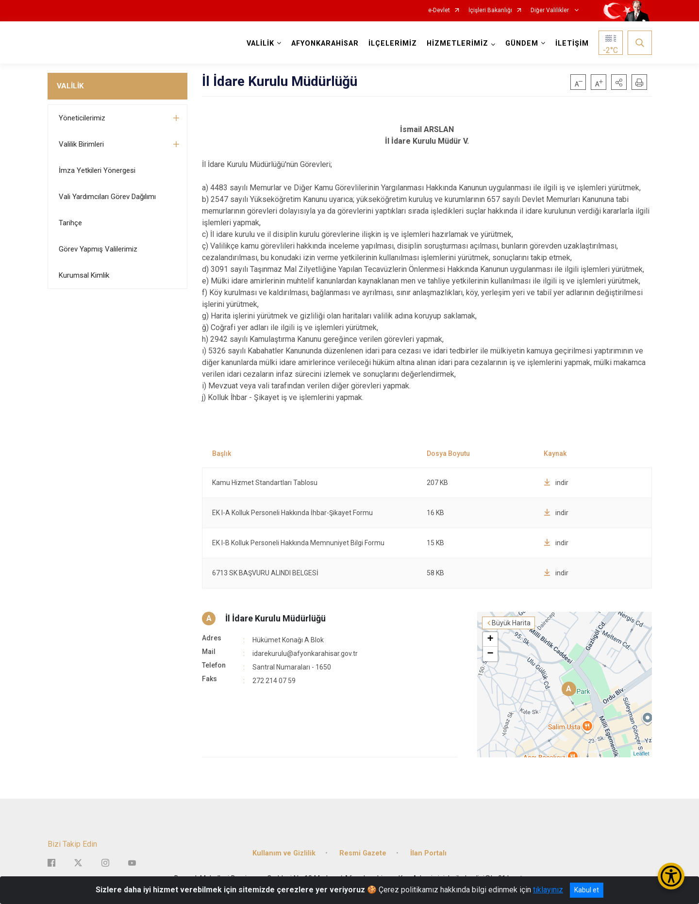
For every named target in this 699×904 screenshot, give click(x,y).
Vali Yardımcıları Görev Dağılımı (107, 196)
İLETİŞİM (572, 43)
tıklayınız (548, 889)
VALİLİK (70, 86)
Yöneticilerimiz (82, 118)
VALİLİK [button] (260, 43)
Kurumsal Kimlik (84, 275)
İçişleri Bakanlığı (490, 10)
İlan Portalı (428, 853)
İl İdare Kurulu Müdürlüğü (275, 618)
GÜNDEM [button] (521, 43)
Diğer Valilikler (550, 10)
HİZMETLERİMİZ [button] (457, 43)
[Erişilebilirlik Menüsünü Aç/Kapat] (671, 876)
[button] (619, 82)
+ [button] (490, 639)
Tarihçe (70, 222)
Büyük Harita (511, 623)
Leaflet (641, 753)
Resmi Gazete (362, 853)
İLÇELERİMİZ (392, 43)
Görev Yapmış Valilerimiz (98, 249)
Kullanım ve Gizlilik (284, 853)
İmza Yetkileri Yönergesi (97, 170)
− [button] (490, 654)
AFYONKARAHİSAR (325, 43)
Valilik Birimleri (81, 144)
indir (556, 482)
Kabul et (586, 890)
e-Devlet (439, 10)
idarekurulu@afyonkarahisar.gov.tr (305, 653)
